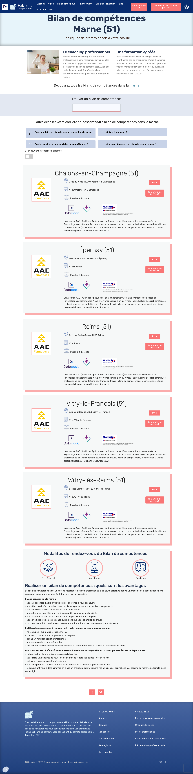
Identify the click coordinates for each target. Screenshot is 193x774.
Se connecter (105, 752)
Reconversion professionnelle (150, 718)
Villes (50, 4)
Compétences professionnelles (150, 738)
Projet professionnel (145, 732)
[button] (61, 132)
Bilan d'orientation (105, 4)
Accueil (40, 4)
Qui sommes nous (66, 4)
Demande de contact (154, 193)
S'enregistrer (105, 745)
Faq (51, 9)
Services (103, 725)
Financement (85, 4)
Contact (41, 9)
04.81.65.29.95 (139, 6)
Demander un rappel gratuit (166, 6)
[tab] (61, 133)
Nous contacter (106, 738)
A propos (103, 718)
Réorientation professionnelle (150, 745)
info (154, 183)
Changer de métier (144, 725)
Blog (120, 4)
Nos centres (104, 732)
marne (134, 85)
